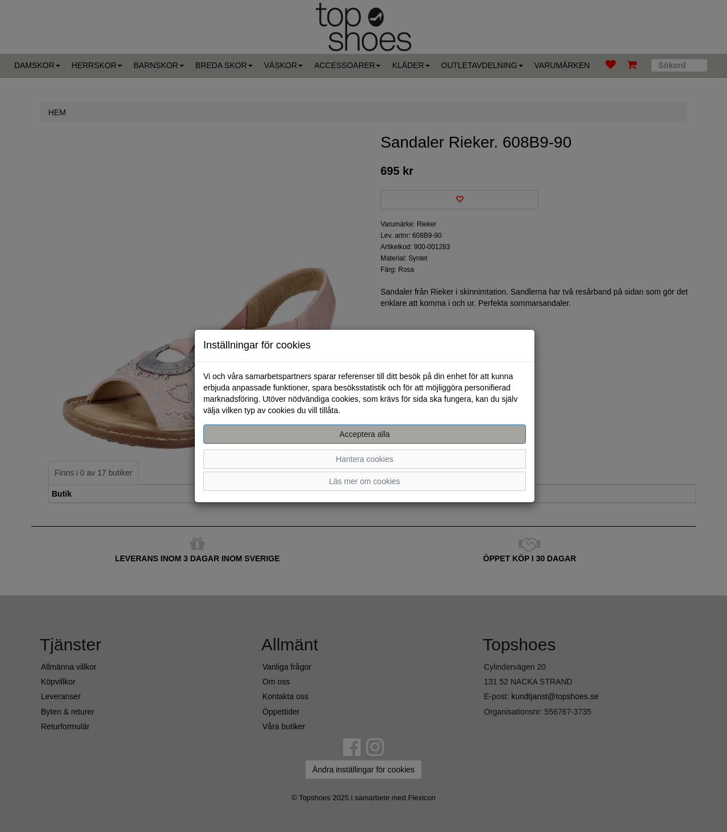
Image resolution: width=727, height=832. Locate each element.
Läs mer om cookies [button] (364, 481)
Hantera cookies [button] (364, 459)
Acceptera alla (365, 434)
